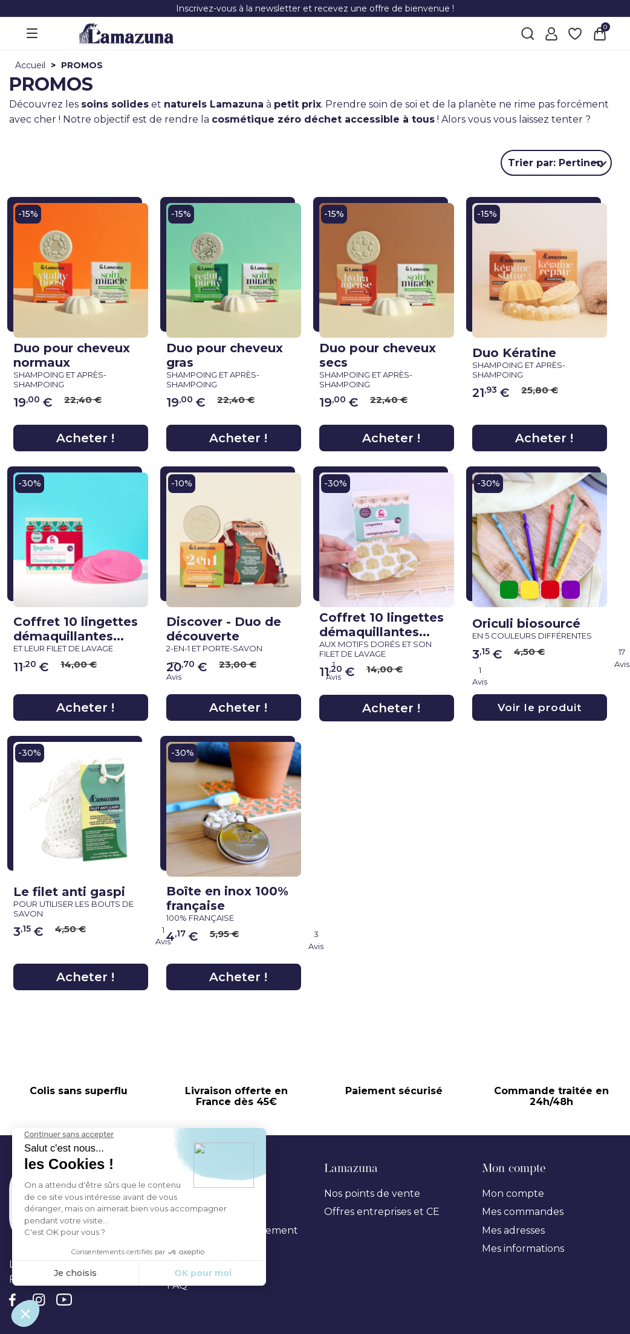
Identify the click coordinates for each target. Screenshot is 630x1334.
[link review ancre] (142, 671)
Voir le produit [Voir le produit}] (540, 707)
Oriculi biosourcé (536, 628)
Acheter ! (85, 438)
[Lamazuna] (126, 32)
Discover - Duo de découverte (230, 633)
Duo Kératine (536, 362)
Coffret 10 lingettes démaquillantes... (77, 633)
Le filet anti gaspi (77, 901)
